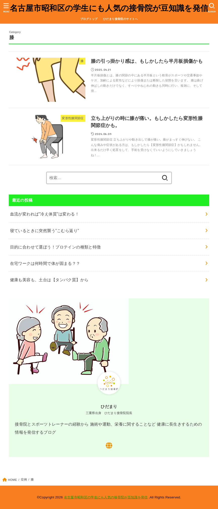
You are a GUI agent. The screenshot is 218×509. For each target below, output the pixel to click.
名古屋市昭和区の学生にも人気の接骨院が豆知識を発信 (109, 8)
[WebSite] (109, 445)
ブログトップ (88, 18)
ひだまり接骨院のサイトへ (120, 18)
